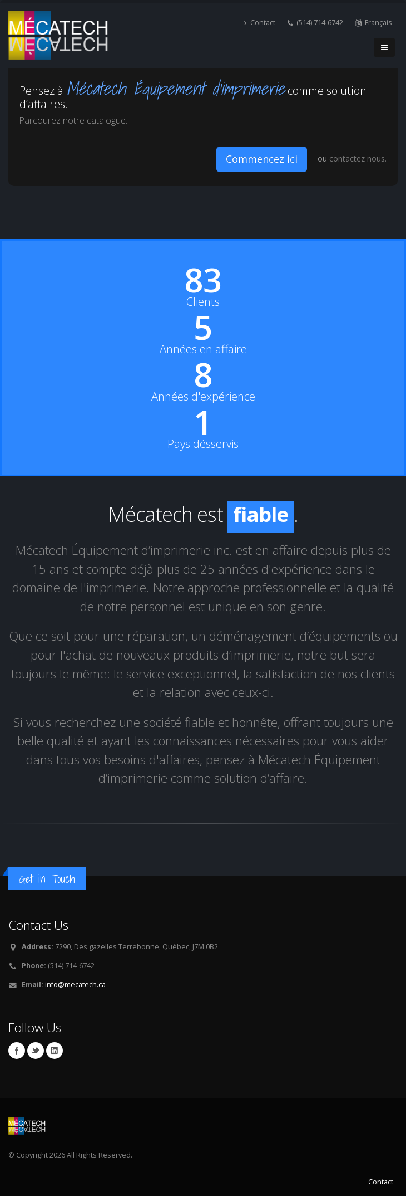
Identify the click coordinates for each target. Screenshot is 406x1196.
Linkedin (54, 1050)
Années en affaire (203, 349)
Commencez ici (262, 158)
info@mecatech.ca (75, 984)
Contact (259, 22)
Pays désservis (203, 444)
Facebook (16, 1050)
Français (373, 22)
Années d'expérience (203, 396)
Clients (203, 301)
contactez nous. (358, 158)
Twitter (35, 1050)
